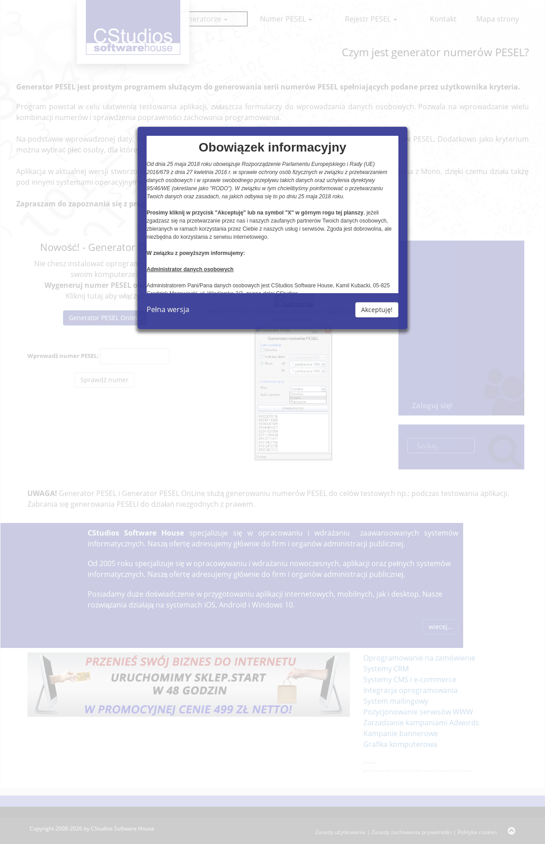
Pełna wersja (168, 309)
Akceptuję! (377, 309)
